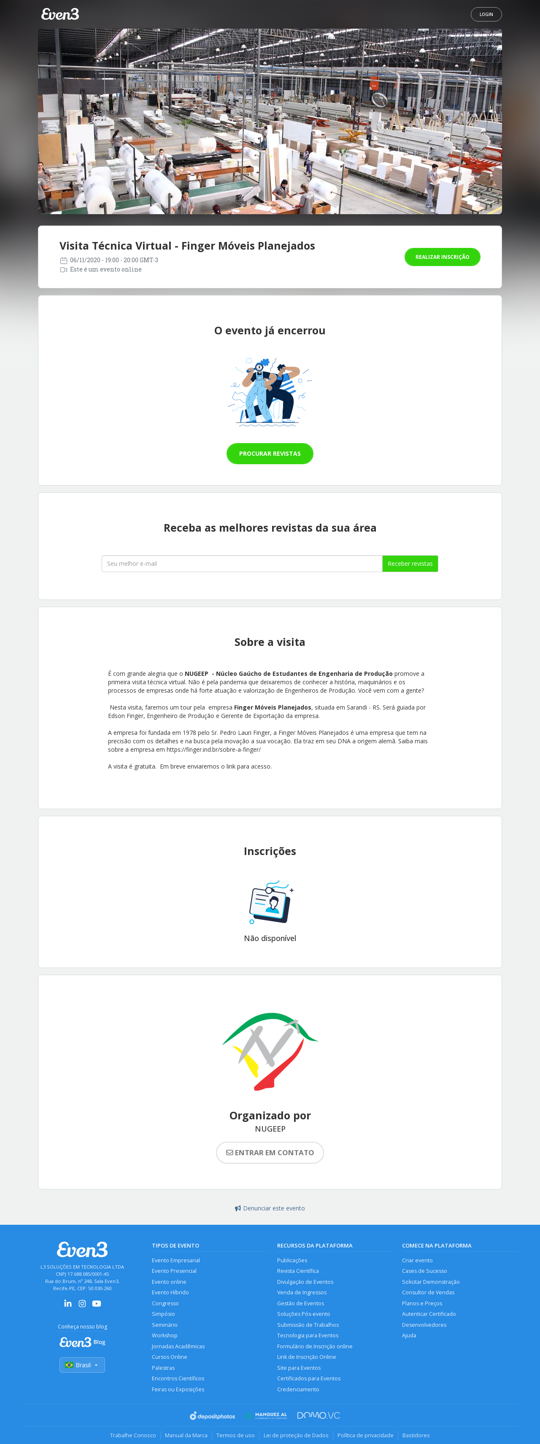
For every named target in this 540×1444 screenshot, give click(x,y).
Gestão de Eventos (300, 1303)
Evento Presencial (174, 1271)
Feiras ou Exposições (178, 1389)
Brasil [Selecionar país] (82, 1365)
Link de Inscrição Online (306, 1357)
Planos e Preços (422, 1303)
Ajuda (409, 1335)
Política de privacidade (366, 1435)
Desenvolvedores (424, 1324)
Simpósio (163, 1314)
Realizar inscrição (443, 257)
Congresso (165, 1303)
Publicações (292, 1260)
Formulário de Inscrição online (315, 1346)
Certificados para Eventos (308, 1378)
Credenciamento (298, 1389)
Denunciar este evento (270, 1208)
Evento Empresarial (176, 1260)
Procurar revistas (270, 453)
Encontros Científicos (178, 1378)
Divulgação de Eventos (305, 1281)
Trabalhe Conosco (133, 1435)
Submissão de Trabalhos (308, 1324)
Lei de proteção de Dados (296, 1435)
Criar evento (417, 1260)
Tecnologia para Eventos (307, 1335)
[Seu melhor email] (242, 563)
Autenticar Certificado (429, 1314)
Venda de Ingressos (302, 1292)
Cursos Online (169, 1357)
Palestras (163, 1367)
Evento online (169, 1281)
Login (486, 14)
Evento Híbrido (170, 1292)
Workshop (165, 1335)
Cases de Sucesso (424, 1271)
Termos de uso (235, 1435)
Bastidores (416, 1435)
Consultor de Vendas (428, 1292)
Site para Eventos (299, 1367)
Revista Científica (298, 1271)
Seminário (165, 1324)
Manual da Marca (186, 1435)
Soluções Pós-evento (303, 1314)
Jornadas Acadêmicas (178, 1346)
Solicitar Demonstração (431, 1281)
